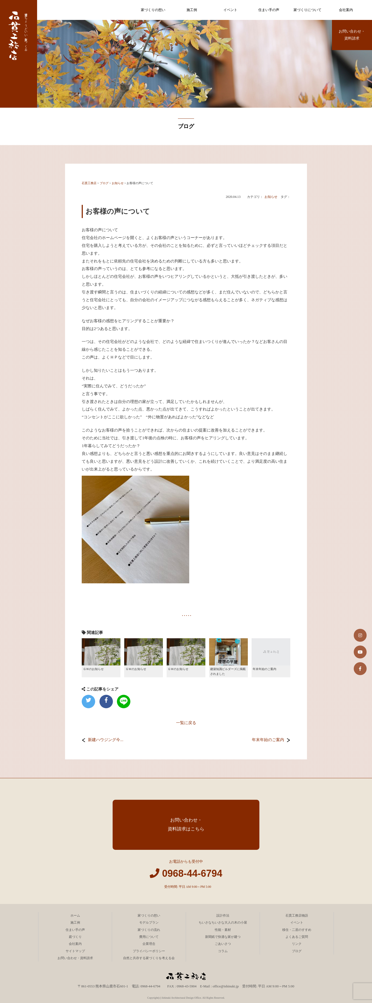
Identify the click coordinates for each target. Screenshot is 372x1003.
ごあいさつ (223, 944)
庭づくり (75, 937)
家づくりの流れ (149, 930)
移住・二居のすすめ (296, 930)
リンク (297, 944)
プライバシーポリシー (149, 951)
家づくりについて (307, 10)
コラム (223, 951)
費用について (149, 937)
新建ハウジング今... (105, 740)
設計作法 (222, 915)
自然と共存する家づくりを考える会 (149, 958)
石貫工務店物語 (296, 915)
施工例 (192, 10)
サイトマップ (75, 951)
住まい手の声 (268, 10)
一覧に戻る (186, 722)
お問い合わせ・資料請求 (352, 34)
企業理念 (148, 944)
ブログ (297, 951)
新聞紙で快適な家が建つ (223, 937)
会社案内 (346, 10)
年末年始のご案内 (268, 740)
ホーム (75, 915)
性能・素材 (223, 930)
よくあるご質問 (296, 937)
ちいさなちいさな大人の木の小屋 (223, 922)
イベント (230, 10)
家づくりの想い (153, 10)
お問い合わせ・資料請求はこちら (186, 825)
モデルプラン (149, 922)
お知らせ (270, 197)
